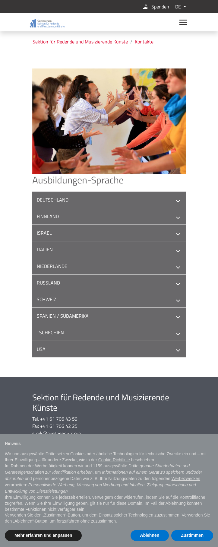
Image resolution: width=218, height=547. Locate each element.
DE (178, 6)
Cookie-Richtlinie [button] (114, 459)
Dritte (133, 465)
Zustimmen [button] (192, 535)
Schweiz (109, 300)
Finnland (109, 217)
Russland (109, 283)
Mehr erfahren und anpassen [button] (43, 535)
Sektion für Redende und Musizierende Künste (80, 41)
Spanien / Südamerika (109, 316)
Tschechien (109, 333)
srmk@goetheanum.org (56, 433)
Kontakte (144, 41)
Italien (109, 250)
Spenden (155, 6)
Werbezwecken (186, 478)
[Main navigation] (183, 22)
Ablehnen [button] (150, 535)
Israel (109, 233)
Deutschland (109, 200)
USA (109, 349)
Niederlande (109, 266)
